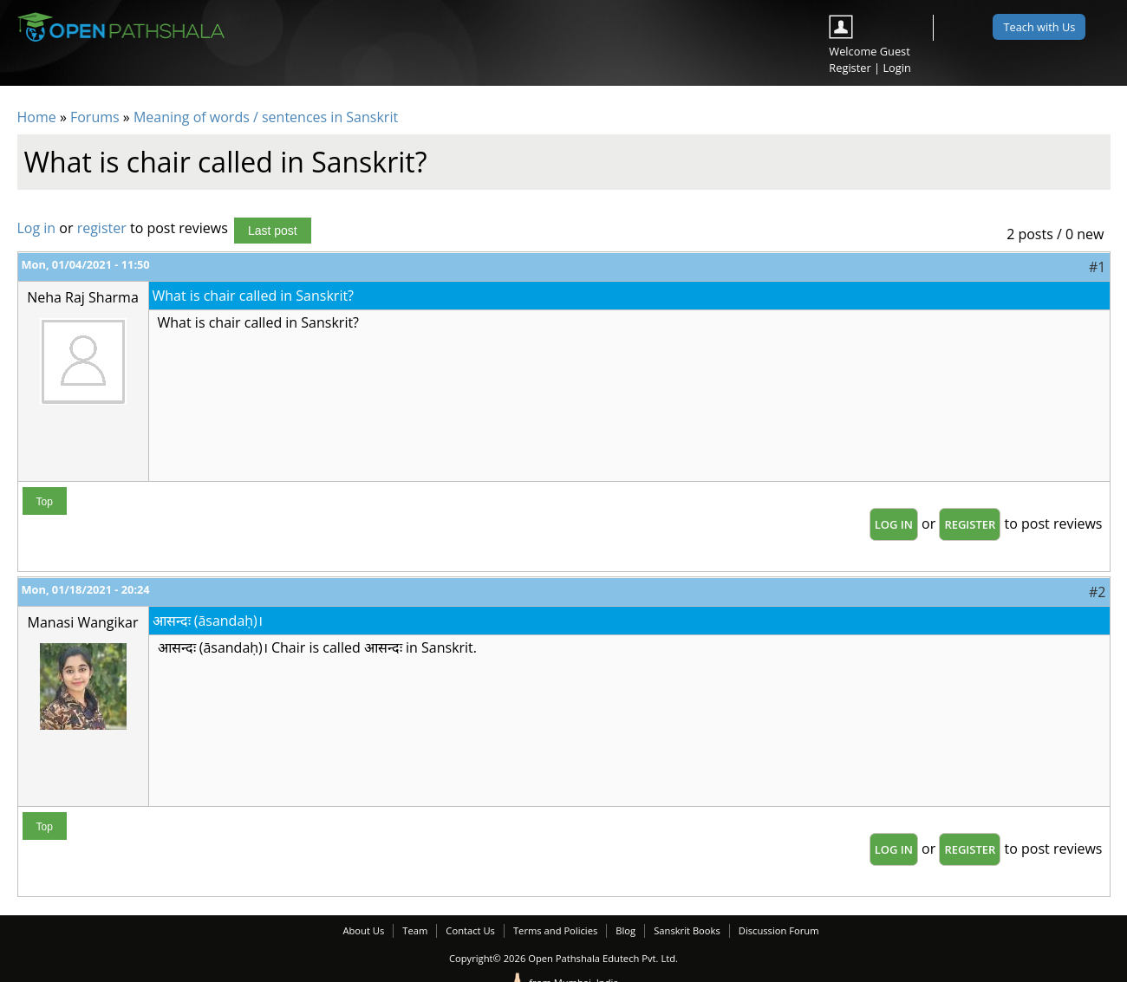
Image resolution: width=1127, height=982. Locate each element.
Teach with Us (1039, 27)
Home (36, 117)
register (102, 227)
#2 (1097, 592)
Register (849, 67)
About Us (363, 930)
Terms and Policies (555, 930)
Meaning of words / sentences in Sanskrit (266, 117)
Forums (95, 117)
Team (414, 930)
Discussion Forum (779, 930)
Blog (625, 930)
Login (896, 67)
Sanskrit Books (687, 930)
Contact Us (470, 930)
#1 (1097, 266)
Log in (36, 227)
